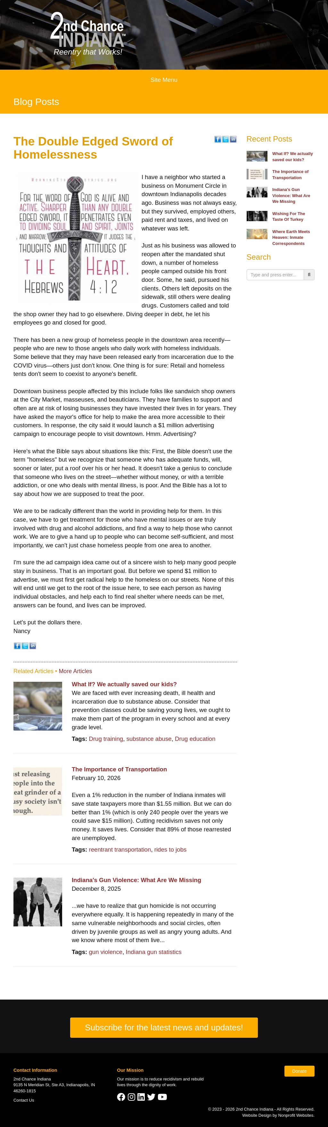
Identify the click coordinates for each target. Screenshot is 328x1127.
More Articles (75, 671)
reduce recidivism (165, 1079)
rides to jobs (170, 849)
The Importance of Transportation (119, 769)
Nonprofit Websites (295, 1115)
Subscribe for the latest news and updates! (164, 1027)
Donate (299, 1071)
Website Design (257, 1115)
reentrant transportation (120, 849)
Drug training (106, 738)
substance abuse (149, 738)
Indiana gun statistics (154, 952)
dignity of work (162, 1084)
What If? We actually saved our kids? (124, 684)
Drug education (195, 738)
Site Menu (164, 79)
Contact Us (23, 1100)
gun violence (105, 952)
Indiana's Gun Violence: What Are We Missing (136, 880)
